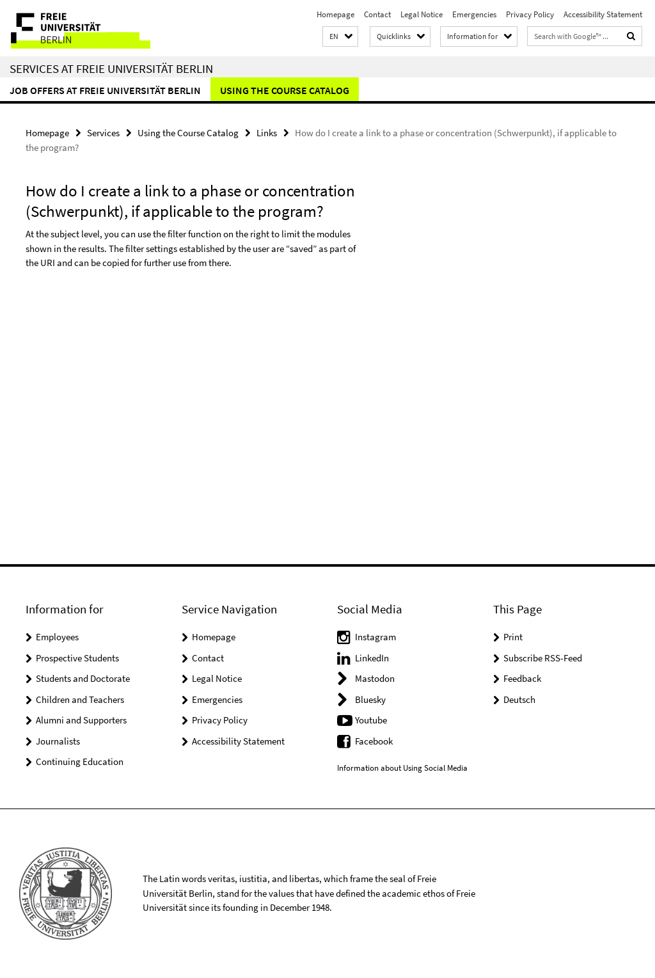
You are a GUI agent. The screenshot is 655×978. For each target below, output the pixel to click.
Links (266, 133)
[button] (340, 36)
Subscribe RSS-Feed (542, 658)
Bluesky (370, 699)
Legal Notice (421, 14)
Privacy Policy (530, 14)
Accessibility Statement (603, 14)
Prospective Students (77, 658)
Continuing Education (79, 761)
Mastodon (375, 678)
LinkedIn (372, 658)
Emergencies (474, 14)
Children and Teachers (80, 699)
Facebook (374, 741)
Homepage (335, 14)
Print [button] (513, 637)
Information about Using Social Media (402, 767)
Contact (377, 14)
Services (103, 133)
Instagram (375, 637)
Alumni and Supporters (81, 720)
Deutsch (519, 699)
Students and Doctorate (83, 678)
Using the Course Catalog (284, 90)
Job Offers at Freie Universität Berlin (105, 90)
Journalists (58, 741)
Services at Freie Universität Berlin (111, 68)
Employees (57, 637)
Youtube (371, 720)
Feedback (522, 678)
